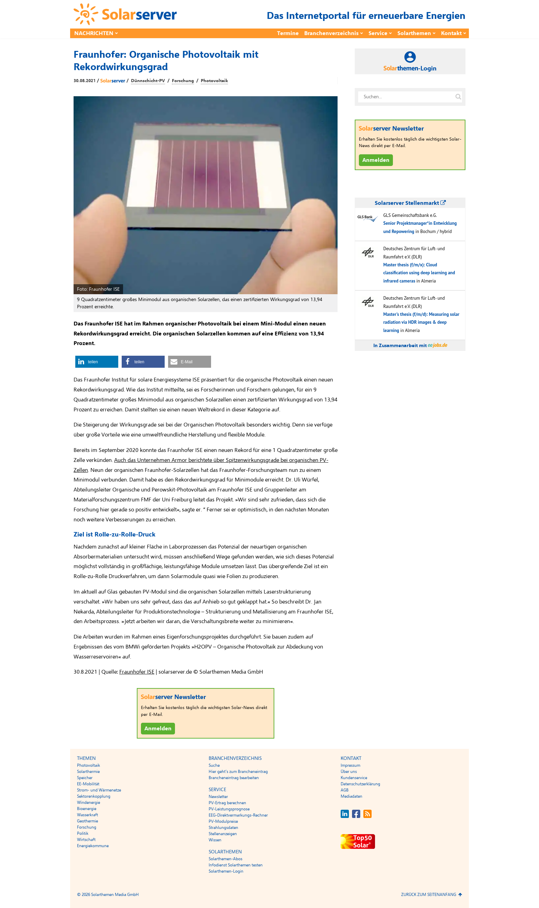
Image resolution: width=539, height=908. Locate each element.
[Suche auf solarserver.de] (458, 97)
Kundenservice (354, 777)
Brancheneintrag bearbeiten (234, 777)
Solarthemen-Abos (225, 859)
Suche (214, 765)
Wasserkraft (87, 815)
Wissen (215, 840)
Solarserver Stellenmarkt (410, 203)
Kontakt (451, 33)
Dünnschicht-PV (148, 81)
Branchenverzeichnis (331, 33)
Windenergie (88, 802)
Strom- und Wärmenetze (99, 790)
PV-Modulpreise (223, 821)
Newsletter (218, 796)
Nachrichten (93, 33)
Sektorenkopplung (93, 796)
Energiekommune (93, 846)
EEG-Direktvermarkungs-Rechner (238, 815)
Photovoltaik (214, 81)
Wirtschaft (86, 839)
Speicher (84, 777)
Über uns (349, 771)
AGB (345, 790)
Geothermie (87, 821)
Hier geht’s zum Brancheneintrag (238, 771)
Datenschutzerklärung (360, 784)
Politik (82, 833)
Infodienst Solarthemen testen (236, 865)
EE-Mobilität (88, 784)
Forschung (183, 81)
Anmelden (158, 728)
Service (377, 33)
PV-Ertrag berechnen (227, 803)
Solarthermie (88, 771)
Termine (288, 33)
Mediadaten (351, 796)
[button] (96, 362)
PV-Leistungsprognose (229, 809)
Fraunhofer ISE (136, 671)
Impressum (350, 765)
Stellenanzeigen (223, 834)
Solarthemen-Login (226, 871)
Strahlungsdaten (223, 827)
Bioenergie (86, 808)
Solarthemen (414, 33)
